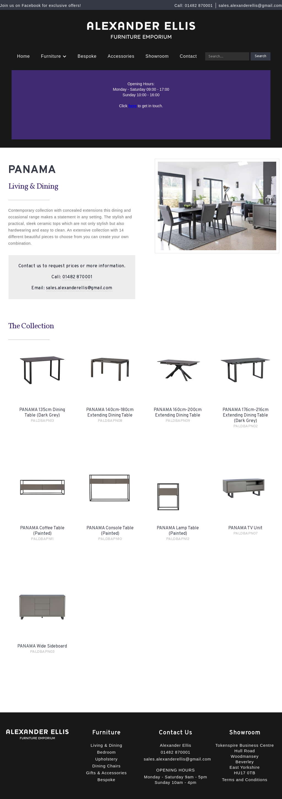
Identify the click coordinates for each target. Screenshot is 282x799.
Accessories (121, 56)
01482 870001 (77, 277)
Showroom (157, 56)
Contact (188, 56)
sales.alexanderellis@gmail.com (79, 288)
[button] (54, 56)
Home (23, 56)
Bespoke (87, 56)
